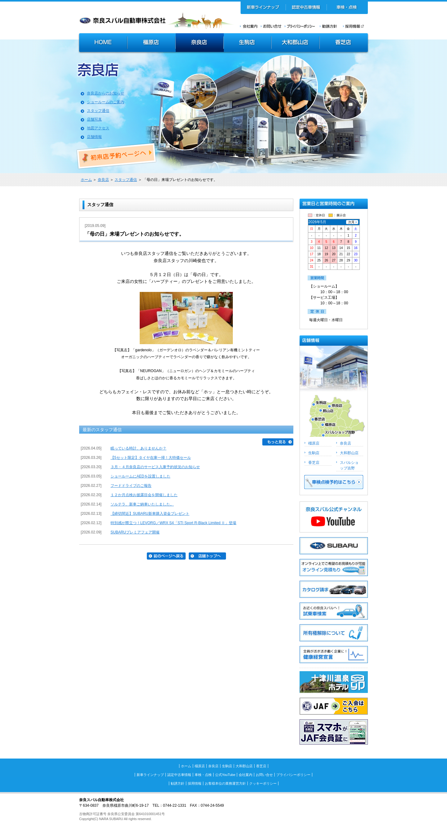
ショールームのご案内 (105, 102)
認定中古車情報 (306, 8)
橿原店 (151, 43)
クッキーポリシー (263, 783)
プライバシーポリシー (300, 26)
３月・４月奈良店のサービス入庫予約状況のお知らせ (155, 467)
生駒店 (248, 43)
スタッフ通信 (98, 110)
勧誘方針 (327, 26)
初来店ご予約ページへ (116, 156)
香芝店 (344, 43)
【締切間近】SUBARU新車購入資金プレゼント (150, 513)
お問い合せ (271, 26)
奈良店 (200, 43)
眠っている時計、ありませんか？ (138, 448)
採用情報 (355, 26)
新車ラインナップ (263, 8)
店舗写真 (94, 119)
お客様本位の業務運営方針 (225, 783)
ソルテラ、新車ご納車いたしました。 (142, 504)
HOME (102, 43)
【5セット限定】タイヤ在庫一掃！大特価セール (151, 457)
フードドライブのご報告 (131, 485)
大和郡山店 (295, 43)
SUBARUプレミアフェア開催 (135, 532)
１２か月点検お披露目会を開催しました (144, 495)
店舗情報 (94, 137)
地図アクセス (98, 128)
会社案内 (249, 26)
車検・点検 (347, 8)
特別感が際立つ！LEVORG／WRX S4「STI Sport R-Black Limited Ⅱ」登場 (173, 523)
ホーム (86, 180)
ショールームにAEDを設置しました (140, 476)
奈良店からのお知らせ (105, 93)
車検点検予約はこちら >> (333, 482)
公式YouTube (225, 775)
